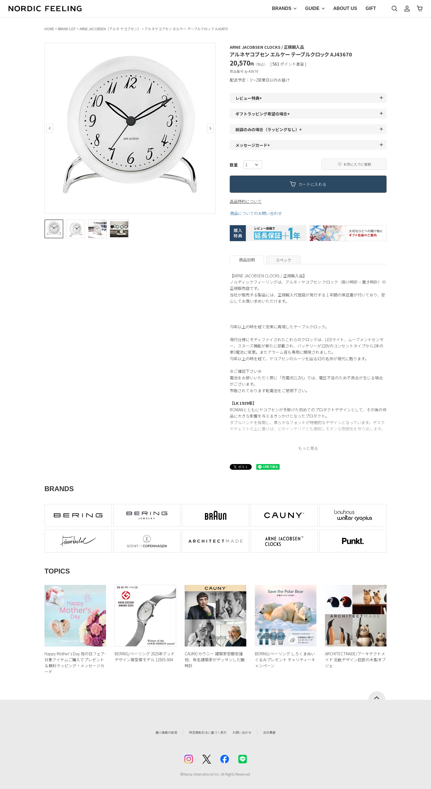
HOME (49, 28)
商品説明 (247, 260)
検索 (394, 8)
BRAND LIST (67, 28)
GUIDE (312, 8)
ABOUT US (345, 8)
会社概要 (283, 732)
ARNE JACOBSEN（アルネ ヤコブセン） (110, 28)
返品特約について (246, 201)
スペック (283, 260)
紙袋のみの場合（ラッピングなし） (269, 129)
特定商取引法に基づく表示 (204, 732)
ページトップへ (376, 695)
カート (419, 8)
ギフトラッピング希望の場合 (263, 114)
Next (210, 128)
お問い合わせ (251, 732)
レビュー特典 (249, 98)
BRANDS (281, 8)
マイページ (407, 8)
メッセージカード (253, 145)
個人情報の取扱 (154, 732)
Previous (49, 128)
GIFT (371, 8)
